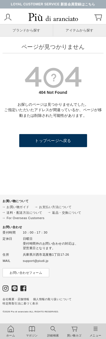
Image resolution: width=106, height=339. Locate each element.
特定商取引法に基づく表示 (20, 303)
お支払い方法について (55, 207)
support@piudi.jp (36, 260)
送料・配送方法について (24, 212)
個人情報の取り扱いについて (52, 299)
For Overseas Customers (25, 218)
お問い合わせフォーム (26, 272)
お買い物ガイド (18, 207)
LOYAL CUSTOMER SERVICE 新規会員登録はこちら (53, 4)
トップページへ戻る (53, 140)
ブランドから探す (26, 30)
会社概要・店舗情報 (16, 299)
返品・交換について (66, 212)
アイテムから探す (79, 30)
